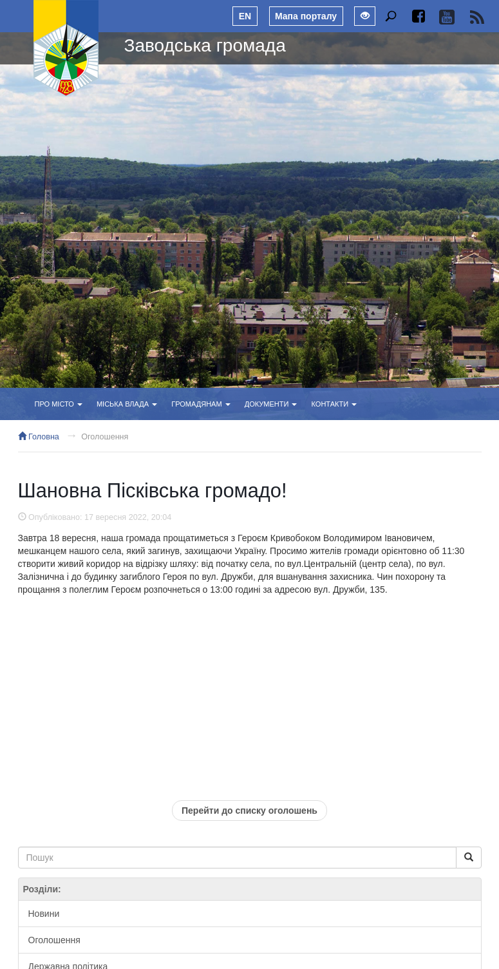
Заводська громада (205, 45)
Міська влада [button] (127, 404)
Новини (44, 913)
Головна (38, 436)
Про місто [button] (58, 404)
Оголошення (104, 436)
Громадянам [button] (200, 404)
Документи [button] (271, 404)
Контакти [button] (334, 404)
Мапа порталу (306, 16)
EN (245, 16)
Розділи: (42, 889)
